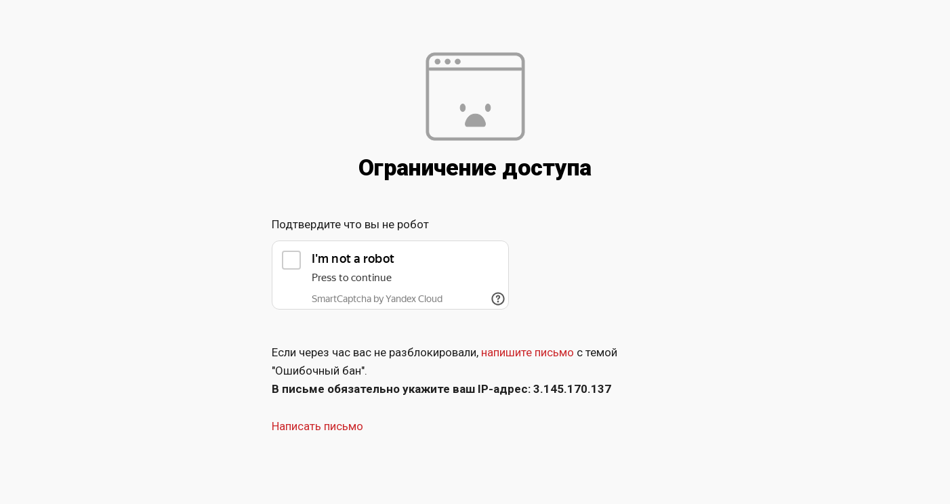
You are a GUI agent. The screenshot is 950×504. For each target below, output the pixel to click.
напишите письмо (527, 352)
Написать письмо (317, 426)
